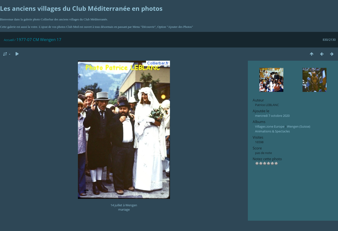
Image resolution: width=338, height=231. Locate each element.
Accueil (9, 40)
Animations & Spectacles (272, 131)
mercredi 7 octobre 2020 (272, 115)
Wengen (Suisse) (298, 126)
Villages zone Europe (269, 126)
